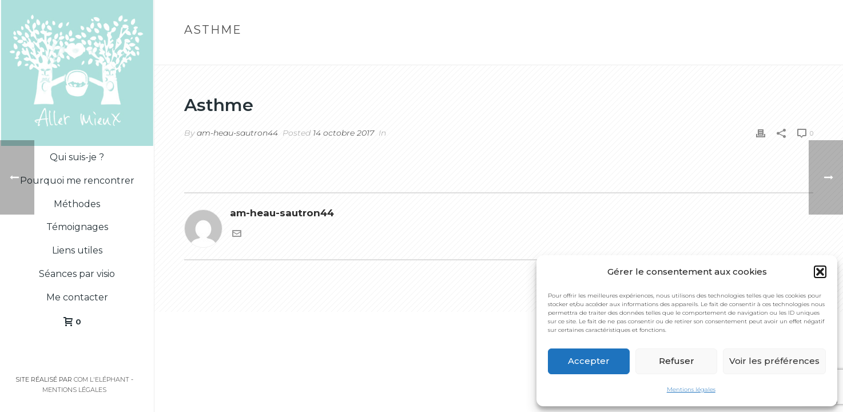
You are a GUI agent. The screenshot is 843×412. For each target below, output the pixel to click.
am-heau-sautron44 (237, 133)
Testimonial (743, 54)
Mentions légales (691, 389)
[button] (820, 272)
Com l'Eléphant (101, 379)
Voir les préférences (774, 360)
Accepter (589, 360)
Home (699, 54)
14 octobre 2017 (343, 133)
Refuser (676, 360)
